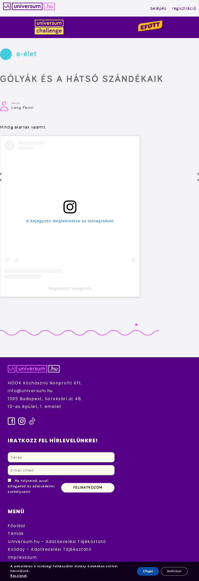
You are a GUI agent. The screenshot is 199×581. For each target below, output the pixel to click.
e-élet (26, 54)
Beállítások (172, 571)
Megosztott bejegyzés (69, 288)
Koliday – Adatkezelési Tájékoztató (49, 549)
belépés (158, 8)
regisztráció (184, 8)
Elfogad (140, 571)
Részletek (18, 576)
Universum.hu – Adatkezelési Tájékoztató (57, 542)
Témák (16, 534)
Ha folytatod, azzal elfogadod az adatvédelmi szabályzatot (31, 486)
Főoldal (16, 526)
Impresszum (22, 557)
